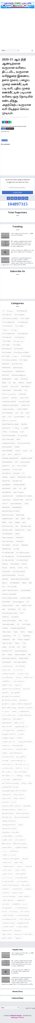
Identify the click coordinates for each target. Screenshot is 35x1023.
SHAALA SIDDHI (7, 606)
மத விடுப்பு (6, 889)
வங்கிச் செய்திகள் (8, 915)
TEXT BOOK (26, 624)
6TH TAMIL (6, 345)
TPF (14, 636)
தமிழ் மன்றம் (6, 798)
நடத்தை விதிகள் (7, 836)
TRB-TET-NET (7, 643)
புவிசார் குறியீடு (20, 874)
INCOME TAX (5, 119)
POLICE (4, 568)
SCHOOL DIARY (25, 598)
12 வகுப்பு (14, 330)
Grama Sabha (25, 462)
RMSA (24, 583)
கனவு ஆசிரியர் (21, 757)
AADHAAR (5, 364)
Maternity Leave (7, 515)
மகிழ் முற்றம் (25, 885)
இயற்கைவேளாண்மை (9, 700)
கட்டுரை (21, 734)
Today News (6, 636)
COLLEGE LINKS (24, 402)
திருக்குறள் (27, 806)
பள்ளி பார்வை (7, 870)
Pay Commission (8, 541)
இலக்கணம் (23, 700)
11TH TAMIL (19, 326)
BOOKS (28, 383)
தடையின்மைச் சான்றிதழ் (10, 783)
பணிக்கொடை (14, 851)
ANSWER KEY (20, 371)
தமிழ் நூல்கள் (6, 794)
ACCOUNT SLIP (16, 364)
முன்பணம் (5, 904)
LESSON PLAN (18, 500)
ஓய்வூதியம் (21, 730)
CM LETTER (24, 398)
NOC (24, 522)
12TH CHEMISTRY (8, 334)
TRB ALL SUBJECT (24, 640)
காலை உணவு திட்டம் (18, 760)
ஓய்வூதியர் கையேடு (9, 734)
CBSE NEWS (17, 390)
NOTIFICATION (7, 526)
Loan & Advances (16, 504)
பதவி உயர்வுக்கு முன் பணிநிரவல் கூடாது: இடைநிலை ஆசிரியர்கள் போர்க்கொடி (20, 971)
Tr (19, 636)
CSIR (3, 417)
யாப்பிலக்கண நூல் (21, 908)
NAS (17, 519)
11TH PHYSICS (7, 326)
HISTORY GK (6, 473)
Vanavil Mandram (21, 651)
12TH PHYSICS (19, 337)
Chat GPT (5, 398)
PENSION (24, 545)
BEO (14, 383)
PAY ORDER (6, 545)
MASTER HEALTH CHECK (10, 511)
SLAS (17, 606)
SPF (19, 609)
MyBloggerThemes (17, 1017)
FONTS (17, 451)
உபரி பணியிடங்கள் (9, 715)
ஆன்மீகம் (5, 692)
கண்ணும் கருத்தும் (8, 738)
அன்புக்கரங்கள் (18, 681)
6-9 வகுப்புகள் (18, 341)
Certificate (22, 394)
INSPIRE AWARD (19, 485)
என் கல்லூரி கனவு (8, 730)
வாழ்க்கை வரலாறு (8, 923)
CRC (21, 413)
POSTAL (12, 568)
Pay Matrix (20, 541)
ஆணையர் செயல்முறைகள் (11, 689)
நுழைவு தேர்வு (7, 847)
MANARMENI (17, 507)
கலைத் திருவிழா (17, 745)
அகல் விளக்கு (20, 666)
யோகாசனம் (13, 911)
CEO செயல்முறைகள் (9, 394)
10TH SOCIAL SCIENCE (10, 319)
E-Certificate (13, 432)
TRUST (17, 643)
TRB (13, 640)
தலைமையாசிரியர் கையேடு (11, 806)
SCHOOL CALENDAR (9, 594)
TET (18, 624)
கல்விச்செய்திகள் (21, 749)
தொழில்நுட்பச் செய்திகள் (10, 832)
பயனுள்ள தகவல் (8, 866)
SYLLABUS (14, 617)
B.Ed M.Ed (24, 379)
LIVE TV (4, 504)
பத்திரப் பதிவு (18, 862)
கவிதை (4, 753)
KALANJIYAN (6, 492)
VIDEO (10, 655)
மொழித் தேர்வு (7, 908)
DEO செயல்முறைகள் (9, 420)
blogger (4, 140)
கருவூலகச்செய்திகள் (25, 741)
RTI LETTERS (12, 587)
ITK (20, 488)
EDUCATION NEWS (8, 436)
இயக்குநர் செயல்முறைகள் (11, 696)
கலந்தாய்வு (6, 745)
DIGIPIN (24, 424)
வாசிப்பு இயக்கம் (25, 919)
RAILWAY (5, 579)
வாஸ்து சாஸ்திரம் (22, 927)
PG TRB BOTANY (8, 553)
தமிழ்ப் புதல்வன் (19, 798)
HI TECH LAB (16, 470)
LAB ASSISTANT (7, 496)
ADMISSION (6, 368)
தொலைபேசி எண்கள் (9, 828)
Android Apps (17, 368)
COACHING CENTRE (9, 402)
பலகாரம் (19, 866)
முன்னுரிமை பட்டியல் (19, 904)
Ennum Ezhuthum (24, 443)
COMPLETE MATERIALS (10, 405)
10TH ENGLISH (21, 311)
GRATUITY (5, 466)
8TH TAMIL (6, 356)
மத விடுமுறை (17, 889)
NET (29, 519)
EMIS (18, 439)
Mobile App (20, 515)
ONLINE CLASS (26, 526)
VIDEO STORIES (20, 655)
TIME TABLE (6, 632)
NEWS (4, 522)
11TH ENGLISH (22, 322)
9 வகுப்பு (16, 356)
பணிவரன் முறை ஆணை (10, 859)
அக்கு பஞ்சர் (6, 670)
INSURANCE (6, 488)
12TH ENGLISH (22, 334)
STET (22, 613)
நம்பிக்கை (18, 836)
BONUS (21, 383)
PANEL (17, 534)
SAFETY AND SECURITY (10, 590)
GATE (10, 454)
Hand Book (6, 470)
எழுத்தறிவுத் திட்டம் (21, 726)
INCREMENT (6, 485)
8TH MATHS (18, 349)
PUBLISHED (6, 572)
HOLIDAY (16, 473)
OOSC (29, 530)
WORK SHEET (23, 658)
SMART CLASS (27, 606)
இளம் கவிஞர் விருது (9, 708)
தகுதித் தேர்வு (17, 779)
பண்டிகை (25, 859)
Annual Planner (7, 371)
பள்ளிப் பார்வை (19, 870)
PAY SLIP (16, 545)
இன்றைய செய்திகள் (25, 708)
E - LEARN (24, 428)
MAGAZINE (6, 507)
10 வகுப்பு (10, 311)
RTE (3, 587)
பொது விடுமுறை (21, 877)
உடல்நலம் (5, 711)
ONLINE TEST (20, 530)
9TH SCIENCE (26, 356)
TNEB (15, 632)
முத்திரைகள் (20, 900)
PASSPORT (19, 538)
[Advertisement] (17, 29)
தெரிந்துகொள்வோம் (9, 825)
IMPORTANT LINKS (24, 477)
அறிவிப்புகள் (27, 677)
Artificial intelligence (18, 375)
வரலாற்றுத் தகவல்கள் (9, 919)
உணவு (14, 711)
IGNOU (12, 477)
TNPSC (22, 632)
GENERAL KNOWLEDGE (10, 458)
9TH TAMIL (24, 360)
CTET (10, 417)
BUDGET (5, 386)
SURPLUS (5, 617)
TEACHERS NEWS (8, 624)
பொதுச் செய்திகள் (8, 881)
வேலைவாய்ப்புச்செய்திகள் (23, 934)
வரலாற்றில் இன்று (22, 915)
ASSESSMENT (7, 379)
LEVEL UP (28, 500)
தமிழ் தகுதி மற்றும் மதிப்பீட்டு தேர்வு (14, 791)
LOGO (26, 504)
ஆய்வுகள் (26, 689)
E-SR (22, 432)
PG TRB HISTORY (8, 560)
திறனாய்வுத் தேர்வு (22, 813)
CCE (25, 390)
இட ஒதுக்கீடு (15, 692)
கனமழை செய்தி (7, 757)
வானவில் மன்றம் (8, 927)
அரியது (18, 677)
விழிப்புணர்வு (6, 934)
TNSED (29, 632)
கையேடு (19, 768)
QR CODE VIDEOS (19, 572)
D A (28, 417)
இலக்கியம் (5, 704)
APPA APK (5, 375)
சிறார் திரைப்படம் (8, 775)
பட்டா (4, 851)
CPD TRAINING (7, 413)
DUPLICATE (6, 428)
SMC (3, 609)
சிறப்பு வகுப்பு (7, 772)
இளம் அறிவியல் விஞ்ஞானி (21, 704)
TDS (25, 621)
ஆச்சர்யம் (18, 685)
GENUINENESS (7, 462)
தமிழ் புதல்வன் (19, 794)
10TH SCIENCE (19, 315)
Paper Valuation (7, 538)
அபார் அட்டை (18, 670)
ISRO (14, 488)
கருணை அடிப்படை (9, 741)
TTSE (24, 643)
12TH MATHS (7, 337)
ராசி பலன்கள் (24, 911)
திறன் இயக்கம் (7, 817)
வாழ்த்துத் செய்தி (22, 923)
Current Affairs (19, 417)
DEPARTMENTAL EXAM (10, 424)
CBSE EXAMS (6, 390)
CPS (16, 413)
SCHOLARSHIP (26, 590)
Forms (25, 451)
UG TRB (11, 647)
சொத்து (27, 775)
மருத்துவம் (28, 889)
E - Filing (16, 428)
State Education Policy (9, 613)
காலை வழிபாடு (7, 764)
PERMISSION (6, 549)
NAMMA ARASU (7, 519)
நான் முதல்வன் (20, 840)
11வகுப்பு (5, 330)
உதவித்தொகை (24, 711)
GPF (16, 462)
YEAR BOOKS (6, 662)
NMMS (17, 522)
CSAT (27, 413)
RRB (30, 583)
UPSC (24, 647)
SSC (24, 609)
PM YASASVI (15, 564)
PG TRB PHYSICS (22, 560)
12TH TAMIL (6, 341)
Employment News (8, 443)
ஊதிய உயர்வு (19, 723)
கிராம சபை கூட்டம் (21, 764)
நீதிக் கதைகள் (6, 843)
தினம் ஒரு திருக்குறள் (22, 817)
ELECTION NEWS (8, 439)
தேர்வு (20, 825)
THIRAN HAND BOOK (17, 628)
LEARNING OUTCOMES (24, 496)
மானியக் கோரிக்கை (8, 896)
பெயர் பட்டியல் (7, 877)
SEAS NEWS (6, 602)
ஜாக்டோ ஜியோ (7, 938)
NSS (16, 526)
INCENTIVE (6, 481)
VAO (3, 655)
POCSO (24, 564)
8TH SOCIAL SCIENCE (21, 353)
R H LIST (21, 575)
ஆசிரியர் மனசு (7, 685)
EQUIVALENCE (7, 447)
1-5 (3, 311)
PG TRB (16, 549)
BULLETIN (14, 386)
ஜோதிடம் (18, 938)
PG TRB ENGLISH (8, 556)
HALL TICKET (22, 466)
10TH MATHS (7, 315)
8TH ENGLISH (7, 349)
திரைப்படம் (22, 809)
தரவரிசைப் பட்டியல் (9, 802)
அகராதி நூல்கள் (7, 666)
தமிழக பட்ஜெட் (26, 783)
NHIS (11, 522)
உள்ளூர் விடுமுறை (24, 715)
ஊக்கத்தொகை (7, 723)
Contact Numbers (8, 409)
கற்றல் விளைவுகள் (16, 753)
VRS (29, 655)
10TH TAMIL (24, 319)
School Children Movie (10, 598)
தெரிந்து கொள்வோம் (9, 821)
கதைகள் (19, 738)
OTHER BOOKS (7, 534)
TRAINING (26, 636)
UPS (18, 647)
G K (31, 451)
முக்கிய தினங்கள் (8, 900)
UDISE (4, 647)
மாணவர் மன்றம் (17, 893)
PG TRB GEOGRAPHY (24, 556)
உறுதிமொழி (6, 719)
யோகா (4, 911)
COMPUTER (25, 405)
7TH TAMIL (17, 345)
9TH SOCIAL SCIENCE (9, 360)
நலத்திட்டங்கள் (7, 840)
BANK (4, 383)
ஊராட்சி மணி (7, 726)
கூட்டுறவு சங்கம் (7, 768)
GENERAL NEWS (26, 458)
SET (27, 602)
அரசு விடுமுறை (7, 677)
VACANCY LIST (7, 651)
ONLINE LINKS (7, 530)
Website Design (16, 1015)
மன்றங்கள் (5, 893)
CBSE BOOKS (25, 386)
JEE (25, 488)
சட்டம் (26, 768)
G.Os (3, 454)
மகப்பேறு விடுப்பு (23, 881)
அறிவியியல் (6, 681)
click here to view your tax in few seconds (13, 126)
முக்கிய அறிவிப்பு (24, 896)
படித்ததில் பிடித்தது (20, 847)
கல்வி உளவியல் (7, 749)
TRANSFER (6, 640)
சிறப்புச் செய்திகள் (20, 772)
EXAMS (17, 447)
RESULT (5, 583)
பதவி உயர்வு (6, 862)
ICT (23, 473)
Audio (16, 379)
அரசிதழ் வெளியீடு (8, 674)
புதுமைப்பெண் (7, 874)
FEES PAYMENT (7, 451)
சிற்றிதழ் (19, 775)
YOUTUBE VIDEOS (20, 662)
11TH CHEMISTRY (8, 322)
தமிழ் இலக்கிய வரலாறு (10, 787)
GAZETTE (17, 454)
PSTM (20, 568)
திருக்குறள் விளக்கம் (9, 809)
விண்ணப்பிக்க (7, 930)
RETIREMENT (15, 583)
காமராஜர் (5, 760)
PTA (26, 568)
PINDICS (5, 564)
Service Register (18, 602)
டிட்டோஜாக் (6, 779)
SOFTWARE (12, 609)
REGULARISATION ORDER (20, 579)
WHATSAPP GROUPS (9, 658)
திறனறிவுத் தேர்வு (8, 813)
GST (13, 466)
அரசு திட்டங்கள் (23, 674)
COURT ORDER (22, 409)
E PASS (4, 432)
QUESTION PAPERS (9, 575)
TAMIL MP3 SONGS (9, 621)
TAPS (20, 621)
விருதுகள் (17, 930)
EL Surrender (22, 436)
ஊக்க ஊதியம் (18, 719)
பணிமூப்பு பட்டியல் (9, 855)
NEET (23, 519)
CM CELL (14, 398)
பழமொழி (28, 866)
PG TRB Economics (22, 553)
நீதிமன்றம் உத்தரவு (20, 843)
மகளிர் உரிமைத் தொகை (10, 885)
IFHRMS (5, 477)
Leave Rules (6, 500)
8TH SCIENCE (6, 353)
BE (10, 383)
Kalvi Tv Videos (18, 492)
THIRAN (5, 628)
